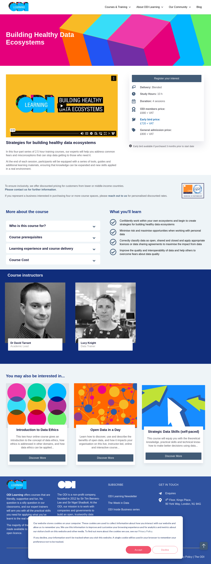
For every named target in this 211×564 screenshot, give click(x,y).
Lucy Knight (88, 343)
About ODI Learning (148, 7)
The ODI (199, 556)
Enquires (170, 493)
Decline (165, 549)
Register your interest (166, 78)
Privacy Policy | (185, 556)
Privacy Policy (145, 531)
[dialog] (105, 537)
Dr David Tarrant (20, 343)
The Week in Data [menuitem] (118, 502)
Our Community (178, 7)
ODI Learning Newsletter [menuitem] (122, 496)
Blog (199, 7)
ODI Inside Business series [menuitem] (124, 509)
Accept (138, 549)
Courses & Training (116, 7)
